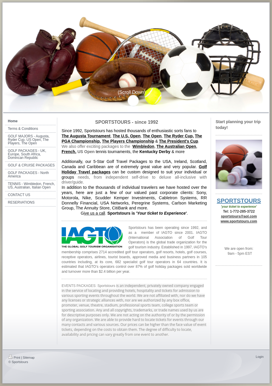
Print (14, 357)
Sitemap (29, 357)
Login (260, 356)
